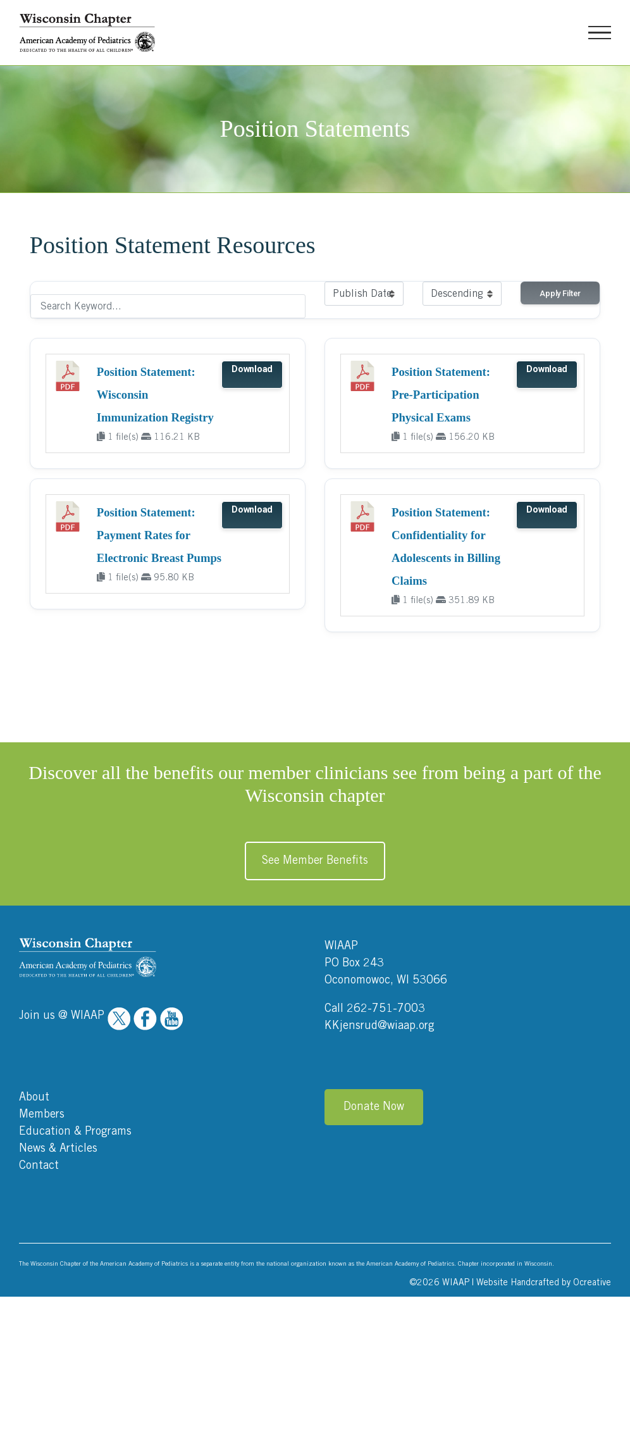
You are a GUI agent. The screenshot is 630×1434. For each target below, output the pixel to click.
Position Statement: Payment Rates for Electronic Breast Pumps (159, 535)
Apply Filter (560, 293)
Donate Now (373, 1107)
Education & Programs (75, 1131)
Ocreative (592, 1282)
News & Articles (58, 1148)
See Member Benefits (315, 860)
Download (252, 369)
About (34, 1097)
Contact (39, 1165)
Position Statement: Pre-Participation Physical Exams (441, 394)
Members (42, 1114)
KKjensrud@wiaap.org (379, 1026)
